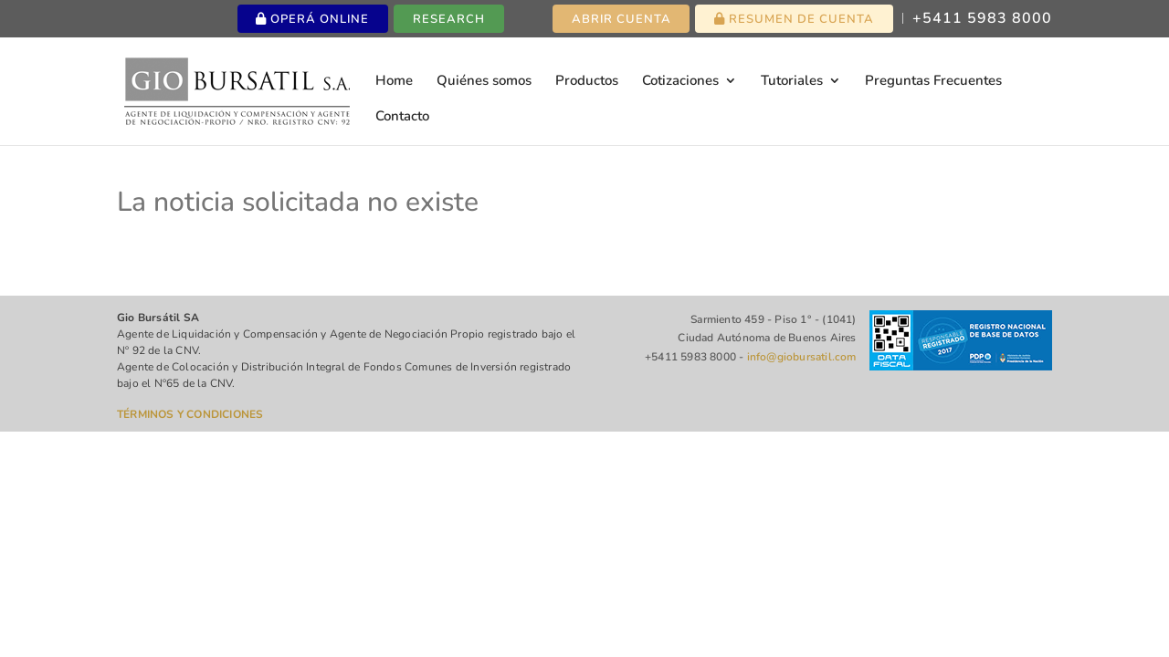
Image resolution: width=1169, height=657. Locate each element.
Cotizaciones (680, 81)
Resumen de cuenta (794, 19)
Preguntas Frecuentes (933, 81)
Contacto (402, 117)
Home (394, 81)
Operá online (312, 19)
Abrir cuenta (621, 19)
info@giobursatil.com (802, 356)
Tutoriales (792, 81)
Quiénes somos (484, 81)
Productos (586, 81)
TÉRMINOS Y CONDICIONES (190, 414)
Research (449, 19)
